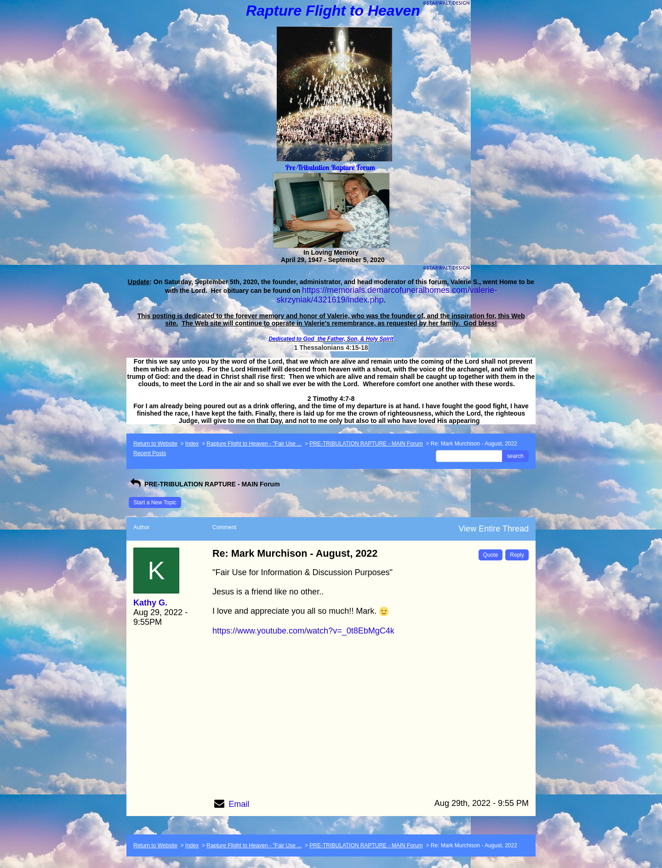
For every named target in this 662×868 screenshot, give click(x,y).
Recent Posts (149, 453)
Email (238, 804)
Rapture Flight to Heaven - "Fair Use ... (254, 443)
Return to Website (155, 443)
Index (192, 443)
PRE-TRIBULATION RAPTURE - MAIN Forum (365, 443)
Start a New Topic (155, 502)
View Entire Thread (494, 528)
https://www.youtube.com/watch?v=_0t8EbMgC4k (303, 630)
